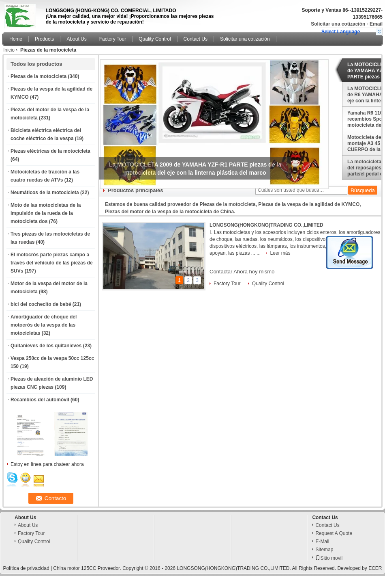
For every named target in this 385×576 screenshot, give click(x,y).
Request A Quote (333, 533)
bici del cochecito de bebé (41, 304)
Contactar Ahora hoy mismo (242, 272)
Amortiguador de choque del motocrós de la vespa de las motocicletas (44, 325)
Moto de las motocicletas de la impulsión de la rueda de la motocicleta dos (46, 213)
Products (44, 39)
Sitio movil (328, 558)
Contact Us (195, 39)
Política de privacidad (26, 568)
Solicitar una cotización (338, 24)
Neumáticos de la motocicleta (45, 192)
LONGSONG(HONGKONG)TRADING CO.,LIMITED (266, 225)
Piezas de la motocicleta (38, 76)
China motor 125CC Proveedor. (87, 568)
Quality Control (155, 39)
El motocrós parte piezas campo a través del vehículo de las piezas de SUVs (52, 263)
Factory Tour (112, 39)
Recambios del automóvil (40, 400)
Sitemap (324, 549)
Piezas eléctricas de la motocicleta (50, 151)
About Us (76, 39)
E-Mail (322, 541)
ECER (375, 568)
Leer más (280, 253)
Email (376, 24)
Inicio (9, 50)
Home (15, 39)
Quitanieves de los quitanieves (46, 346)
